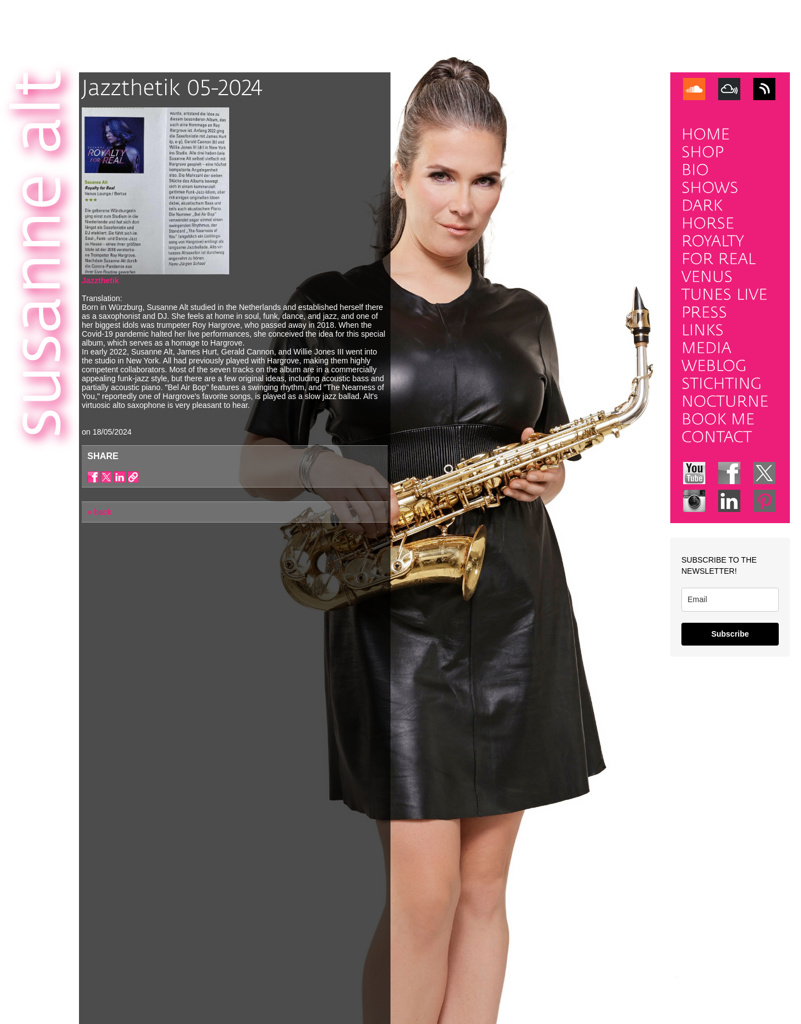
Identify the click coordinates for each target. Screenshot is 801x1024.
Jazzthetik (100, 280)
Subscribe (730, 633)
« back (99, 512)
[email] (730, 600)
